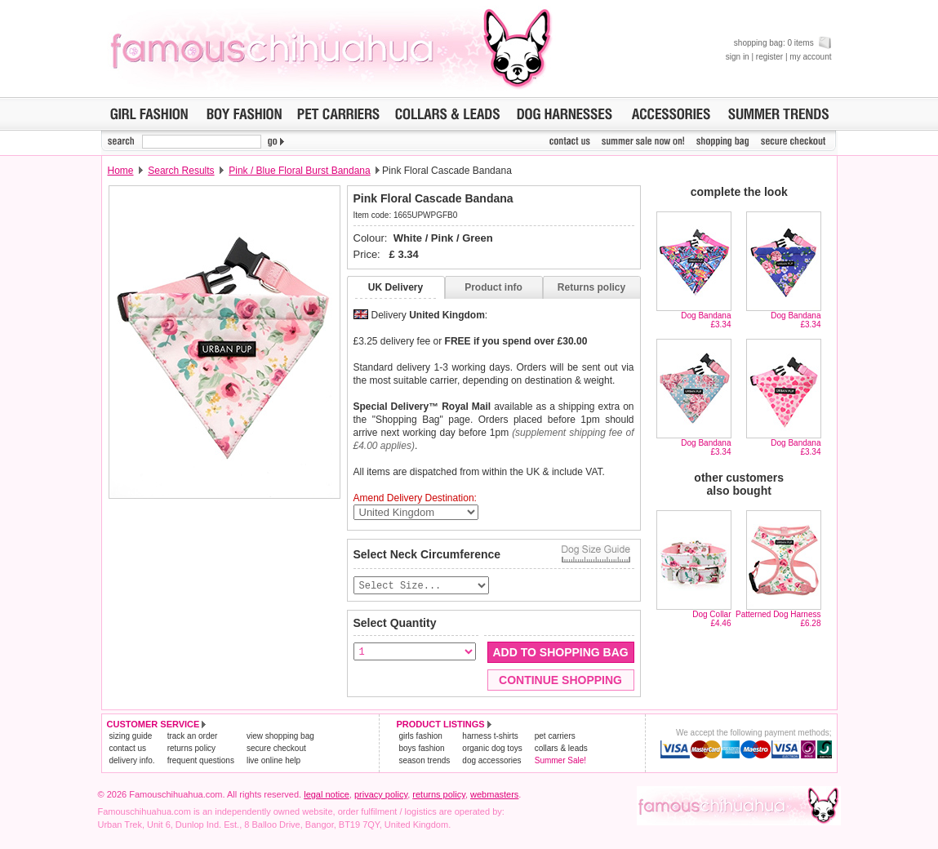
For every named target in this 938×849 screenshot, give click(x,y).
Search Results (181, 170)
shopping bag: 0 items (783, 42)
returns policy (191, 749)
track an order (192, 736)
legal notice (326, 795)
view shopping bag (280, 736)
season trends (425, 761)
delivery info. (132, 761)
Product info (493, 287)
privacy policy (380, 795)
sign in (737, 56)
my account (810, 56)
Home (121, 170)
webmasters (494, 795)
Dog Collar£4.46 (711, 619)
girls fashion (420, 736)
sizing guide (131, 736)
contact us (128, 749)
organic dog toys (492, 749)
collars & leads (561, 749)
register (769, 56)
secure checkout (276, 749)
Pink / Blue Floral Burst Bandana (299, 170)
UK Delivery (395, 287)
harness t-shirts (490, 736)
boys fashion (422, 749)
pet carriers (555, 736)
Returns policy (591, 287)
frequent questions (200, 761)
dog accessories (491, 761)
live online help (273, 761)
